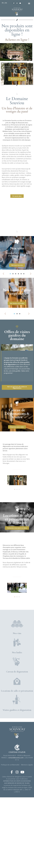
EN (6, 3)
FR (2, 3)
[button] (29, 3)
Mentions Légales (27, 830)
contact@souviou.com (15, 823)
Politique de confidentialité (10, 830)
